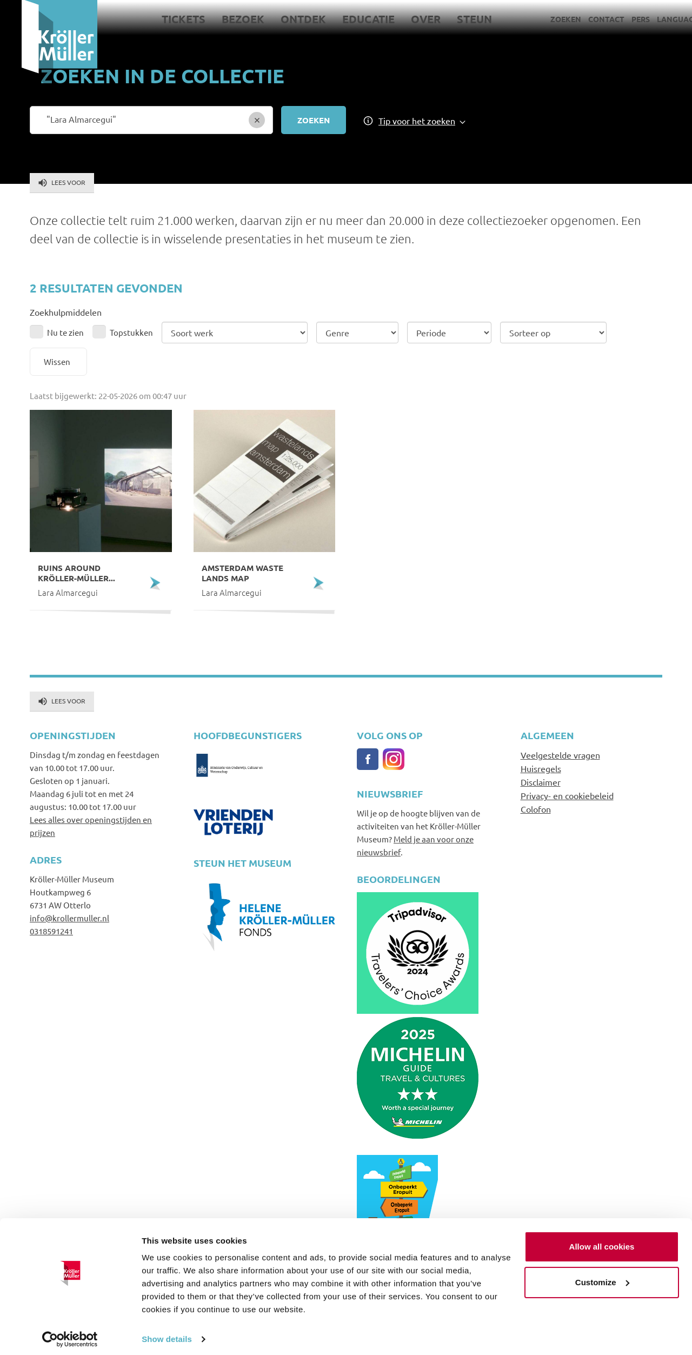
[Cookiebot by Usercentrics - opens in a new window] (70, 1334)
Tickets (162, 19)
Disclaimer (541, 781)
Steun (453, 19)
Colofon (536, 808)
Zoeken (544, 19)
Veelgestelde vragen (560, 754)
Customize (602, 1276)
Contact (585, 19)
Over (405, 19)
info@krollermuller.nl (69, 918)
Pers (619, 19)
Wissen (57, 361)
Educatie (347, 19)
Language (656, 19)
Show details (167, 1333)
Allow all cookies (602, 1241)
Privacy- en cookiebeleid (567, 795)
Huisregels (541, 768)
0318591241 (51, 931)
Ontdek (282, 19)
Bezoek (222, 19)
